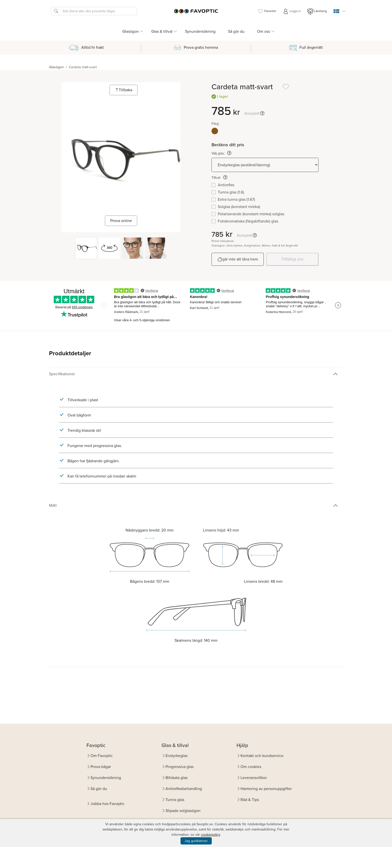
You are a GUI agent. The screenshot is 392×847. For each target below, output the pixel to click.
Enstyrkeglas (177, 755)
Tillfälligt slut (292, 259)
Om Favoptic (101, 755)
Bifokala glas (177, 777)
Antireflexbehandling (184, 789)
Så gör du (236, 31)
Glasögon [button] (130, 31)
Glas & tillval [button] (161, 31)
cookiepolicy (210, 834)
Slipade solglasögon (183, 811)
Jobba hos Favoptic (107, 803)
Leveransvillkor (253, 777)
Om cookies (250, 767)
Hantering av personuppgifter (266, 789)
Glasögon (56, 67)
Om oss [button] (263, 31)
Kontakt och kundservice (262, 755)
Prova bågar (100, 767)
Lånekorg (317, 11)
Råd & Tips (249, 799)
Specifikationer (62, 374)
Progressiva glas (180, 767)
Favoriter (266, 11)
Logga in (291, 11)
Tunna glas (175, 799)
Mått (53, 505)
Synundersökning (200, 31)
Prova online (121, 221)
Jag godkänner (196, 841)
